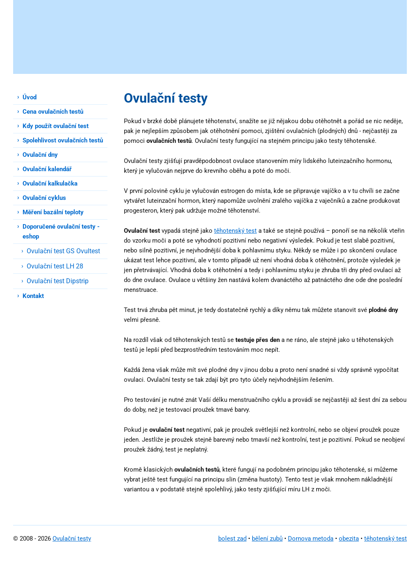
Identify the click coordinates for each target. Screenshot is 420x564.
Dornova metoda (310, 538)
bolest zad (232, 538)
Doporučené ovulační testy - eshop (61, 231)
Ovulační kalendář (47, 169)
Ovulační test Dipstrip (58, 281)
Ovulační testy (71, 538)
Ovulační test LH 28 (55, 266)
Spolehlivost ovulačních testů (63, 140)
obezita (349, 538)
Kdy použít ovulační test (56, 126)
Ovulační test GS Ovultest (63, 251)
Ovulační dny (40, 154)
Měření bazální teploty (53, 212)
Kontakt (33, 296)
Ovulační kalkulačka (50, 183)
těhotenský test (235, 230)
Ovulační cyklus (44, 198)
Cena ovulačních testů (53, 111)
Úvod (30, 97)
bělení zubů (267, 538)
